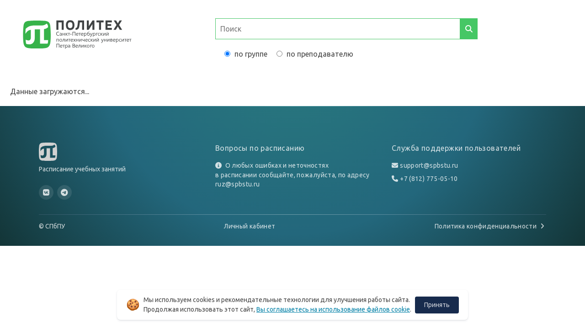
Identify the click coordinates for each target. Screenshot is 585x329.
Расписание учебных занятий (82, 169)
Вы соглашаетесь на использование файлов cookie (333, 309)
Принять (437, 304)
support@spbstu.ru (429, 165)
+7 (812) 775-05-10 (428, 178)
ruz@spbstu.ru (237, 184)
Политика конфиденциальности (490, 226)
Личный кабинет (249, 226)
